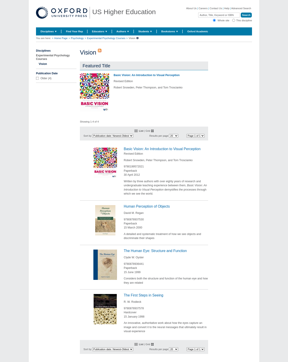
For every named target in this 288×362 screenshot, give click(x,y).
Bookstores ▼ (169, 31)
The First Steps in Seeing (143, 295)
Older (43, 78)
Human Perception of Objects (147, 206)
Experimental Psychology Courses (106, 38)
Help (226, 8)
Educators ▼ (100, 31)
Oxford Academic (197, 31)
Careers (203, 8)
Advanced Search (241, 8)
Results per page (159, 135)
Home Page (61, 38)
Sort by (87, 135)
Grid (147, 130)
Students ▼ (145, 31)
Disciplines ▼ (48, 31)
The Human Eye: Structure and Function (155, 251)
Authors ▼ (123, 31)
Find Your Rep (74, 31)
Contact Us (216, 8)
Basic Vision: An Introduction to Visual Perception (147, 75)
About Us (191, 8)
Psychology (77, 38)
